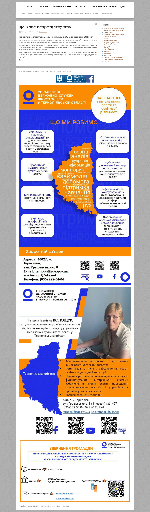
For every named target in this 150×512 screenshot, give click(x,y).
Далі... (21, 60)
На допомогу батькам (111, 43)
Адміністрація (108, 32)
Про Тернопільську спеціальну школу (45, 27)
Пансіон (106, 51)
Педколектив (108, 53)
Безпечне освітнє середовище (114, 34)
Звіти (106, 38)
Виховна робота (110, 36)
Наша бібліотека (110, 45)
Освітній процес (109, 49)
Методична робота (110, 41)
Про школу (43, 32)
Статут (106, 61)
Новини (107, 47)
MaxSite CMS (34, 506)
